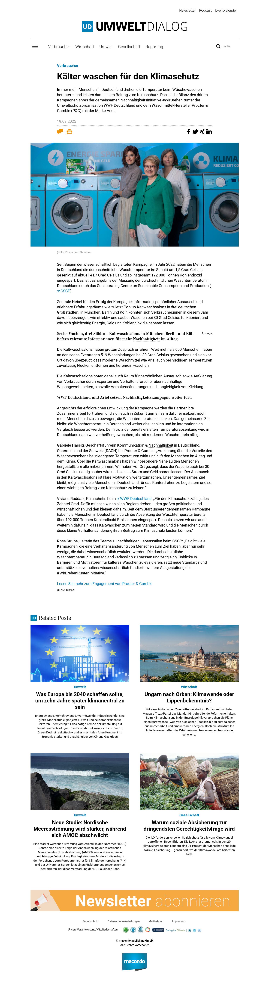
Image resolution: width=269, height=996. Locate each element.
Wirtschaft (84, 45)
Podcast (205, 10)
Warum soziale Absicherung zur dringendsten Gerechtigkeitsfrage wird (189, 824)
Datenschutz (91, 920)
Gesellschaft (129, 45)
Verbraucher (59, 45)
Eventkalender (226, 10)
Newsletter (187, 10)
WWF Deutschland (136, 497)
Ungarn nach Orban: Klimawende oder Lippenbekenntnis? (189, 696)
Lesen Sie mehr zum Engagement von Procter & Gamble (104, 582)
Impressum (179, 920)
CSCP (65, 290)
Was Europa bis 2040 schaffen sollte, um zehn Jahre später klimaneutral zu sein (80, 699)
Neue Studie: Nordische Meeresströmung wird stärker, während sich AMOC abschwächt (80, 827)
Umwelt (106, 45)
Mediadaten (156, 920)
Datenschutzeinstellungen (123, 920)
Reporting (154, 45)
